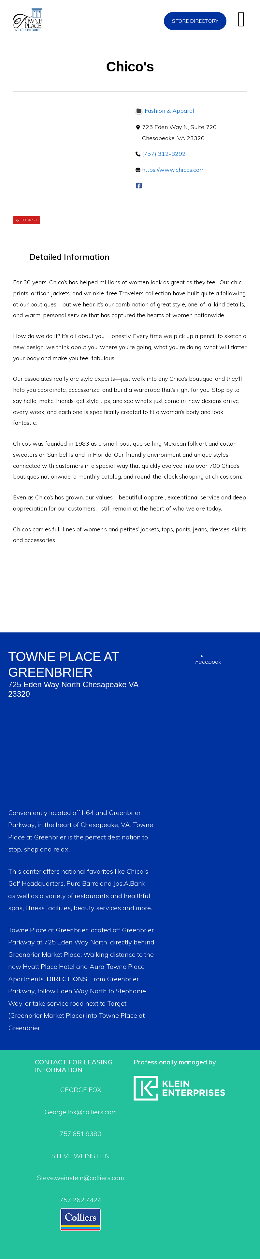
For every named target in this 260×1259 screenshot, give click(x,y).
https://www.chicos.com (173, 170)
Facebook (208, 661)
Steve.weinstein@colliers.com (80, 1178)
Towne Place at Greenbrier (35, 19)
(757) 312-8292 (164, 154)
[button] (241, 19)
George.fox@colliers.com (80, 1112)
